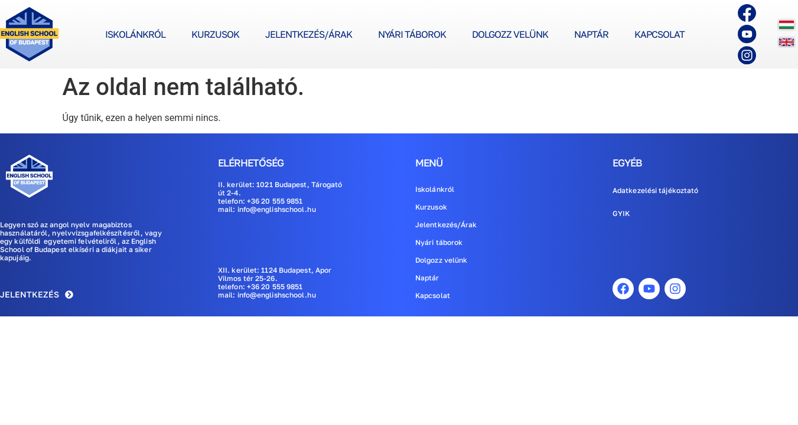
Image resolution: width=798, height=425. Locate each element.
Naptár (591, 34)
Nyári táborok (412, 34)
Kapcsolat (659, 34)
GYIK (621, 213)
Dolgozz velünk (510, 34)
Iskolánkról (135, 34)
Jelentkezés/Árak (308, 34)
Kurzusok (215, 34)
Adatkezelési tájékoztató (655, 190)
